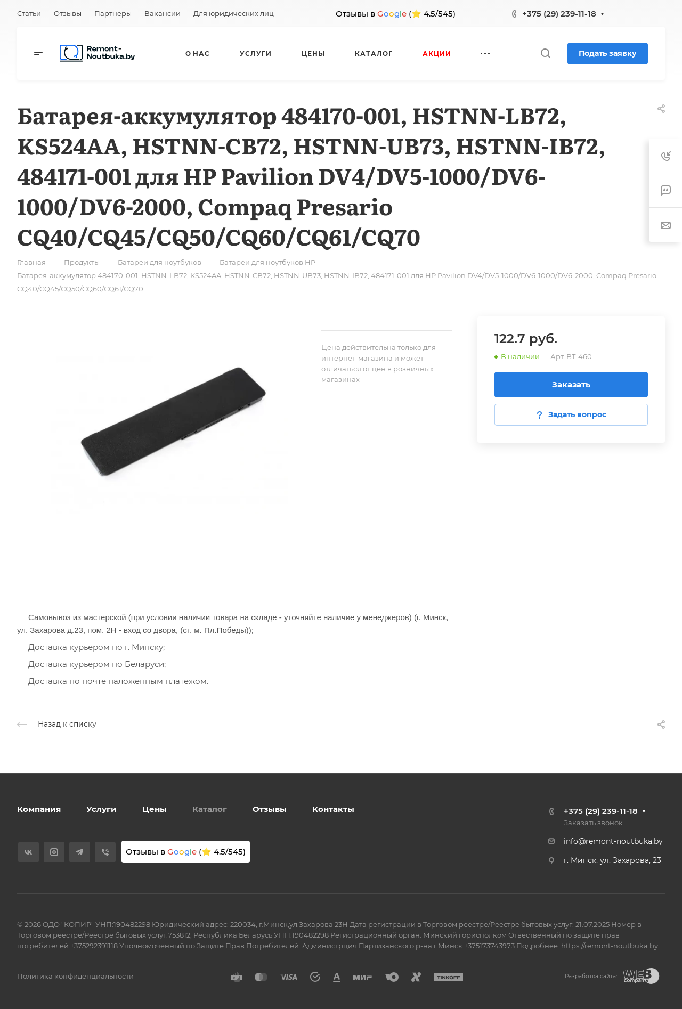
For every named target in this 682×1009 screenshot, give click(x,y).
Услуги (101, 809)
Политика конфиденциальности (75, 976)
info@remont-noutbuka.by (613, 841)
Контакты (333, 809)
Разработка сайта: (591, 976)
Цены (154, 809)
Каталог (209, 809)
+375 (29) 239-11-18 (559, 14)
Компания (39, 809)
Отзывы (270, 809)
